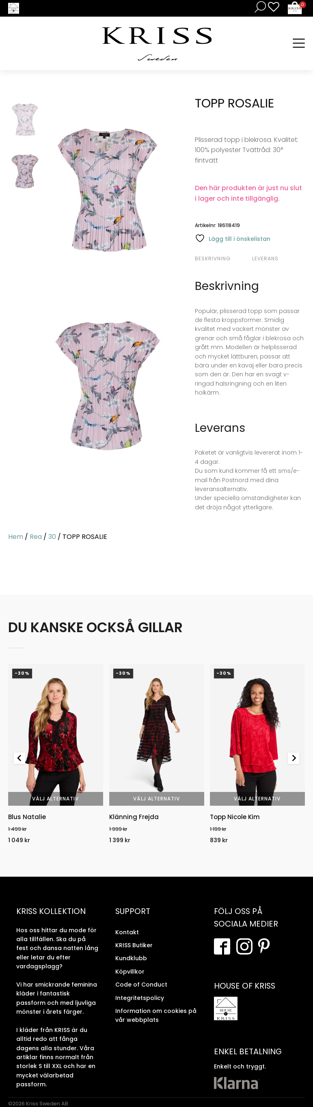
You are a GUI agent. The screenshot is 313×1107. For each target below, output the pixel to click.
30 (52, 536)
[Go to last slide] (19, 758)
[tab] (222, 258)
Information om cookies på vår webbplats (155, 1015)
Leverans (265, 258)
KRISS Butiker (134, 945)
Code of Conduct (141, 984)
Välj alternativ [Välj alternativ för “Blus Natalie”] (55, 799)
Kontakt (127, 932)
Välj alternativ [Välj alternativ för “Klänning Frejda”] (156, 799)
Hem (15, 536)
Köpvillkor (130, 972)
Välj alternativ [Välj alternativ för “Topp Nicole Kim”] (257, 799)
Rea (36, 536)
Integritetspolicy (139, 998)
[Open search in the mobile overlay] (259, 6)
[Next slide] (293, 758)
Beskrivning (213, 258)
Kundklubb (131, 958)
